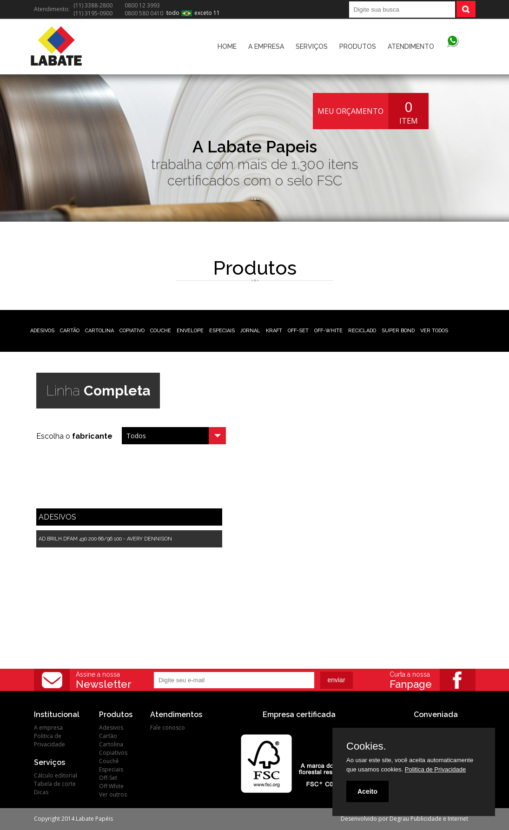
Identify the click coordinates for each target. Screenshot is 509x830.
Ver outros (113, 794)
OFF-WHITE (328, 331)
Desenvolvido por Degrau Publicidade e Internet (404, 819)
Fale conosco (167, 727)
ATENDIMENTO (411, 46)
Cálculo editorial (55, 775)
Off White (111, 786)
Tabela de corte (55, 784)
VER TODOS (434, 331)
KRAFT (274, 331)
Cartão (108, 736)
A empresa (48, 727)
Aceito (367, 791)
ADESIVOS (42, 331)
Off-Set (108, 778)
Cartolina (111, 744)
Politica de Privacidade (49, 740)
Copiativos (113, 753)
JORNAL (250, 331)
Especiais (111, 769)
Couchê (109, 761)
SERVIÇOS (312, 46)
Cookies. (366, 746)
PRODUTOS (357, 46)
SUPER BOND (398, 331)
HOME (227, 46)
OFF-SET (298, 331)
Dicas (41, 792)
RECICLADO (362, 331)
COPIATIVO (132, 331)
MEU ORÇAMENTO (350, 111)
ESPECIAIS (222, 331)
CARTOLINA (99, 331)
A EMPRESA (266, 46)
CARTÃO (69, 331)
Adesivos (111, 727)
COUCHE (160, 331)
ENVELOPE (190, 331)
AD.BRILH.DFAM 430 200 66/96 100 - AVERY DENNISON (105, 539)
